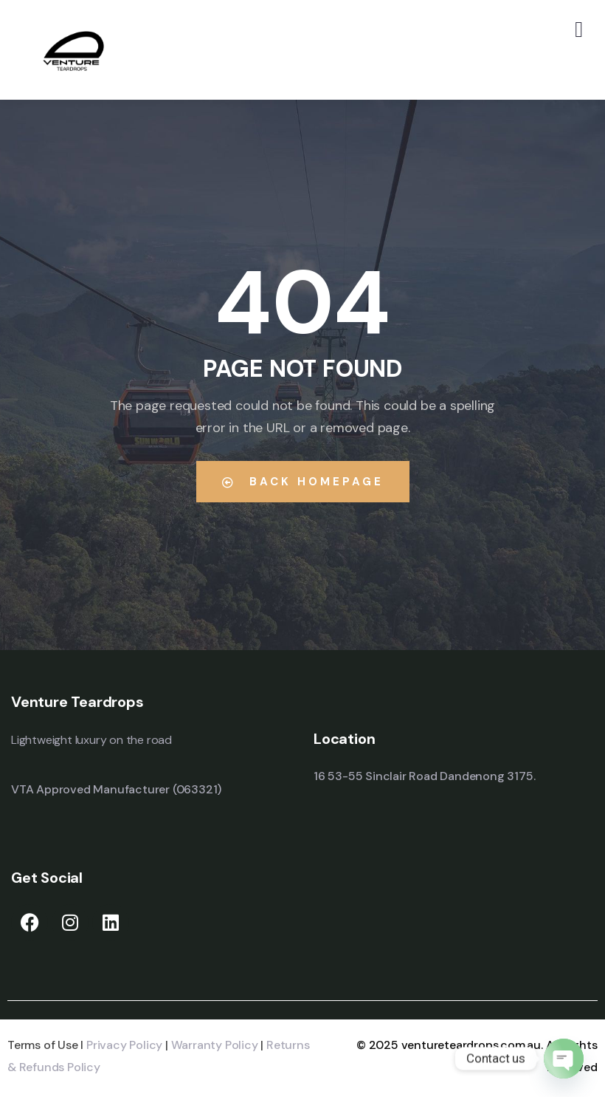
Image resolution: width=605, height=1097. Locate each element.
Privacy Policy (124, 1045)
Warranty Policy (214, 1045)
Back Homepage (303, 481)
